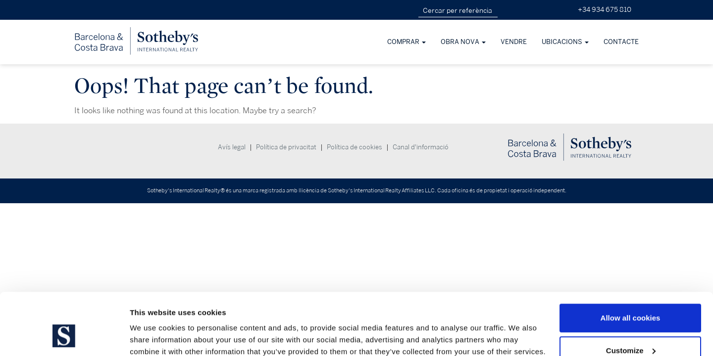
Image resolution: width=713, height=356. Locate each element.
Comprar (406, 42)
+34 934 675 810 (604, 9)
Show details (153, 325)
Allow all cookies (631, 265)
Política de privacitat (286, 147)
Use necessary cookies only (630, 329)
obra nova (463, 42)
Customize (631, 297)
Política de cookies (354, 147)
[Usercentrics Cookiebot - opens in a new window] (64, 336)
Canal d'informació (421, 147)
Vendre (514, 42)
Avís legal (232, 147)
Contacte (621, 42)
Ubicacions (565, 42)
